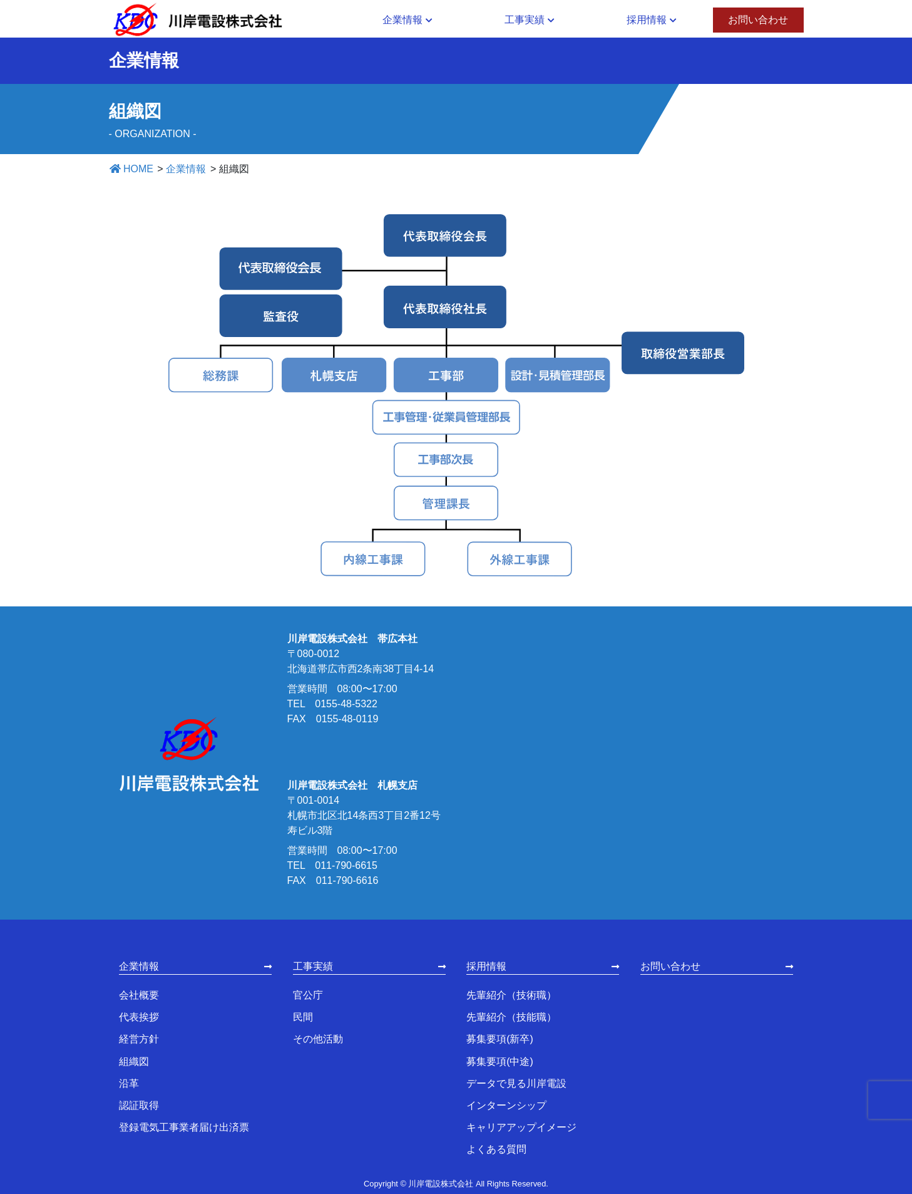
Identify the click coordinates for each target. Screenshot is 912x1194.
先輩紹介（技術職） (511, 995)
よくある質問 (496, 1149)
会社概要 (139, 995)
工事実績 (313, 966)
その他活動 (318, 1039)
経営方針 (139, 1039)
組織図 (134, 1061)
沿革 (129, 1083)
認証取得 (139, 1105)
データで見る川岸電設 (516, 1083)
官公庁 (308, 995)
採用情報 (486, 966)
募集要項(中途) (499, 1061)
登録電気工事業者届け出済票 (184, 1127)
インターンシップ (506, 1105)
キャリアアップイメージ (521, 1127)
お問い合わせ (670, 966)
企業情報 (139, 966)
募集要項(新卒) (499, 1039)
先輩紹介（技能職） (511, 1017)
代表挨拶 (139, 1017)
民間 (303, 1017)
